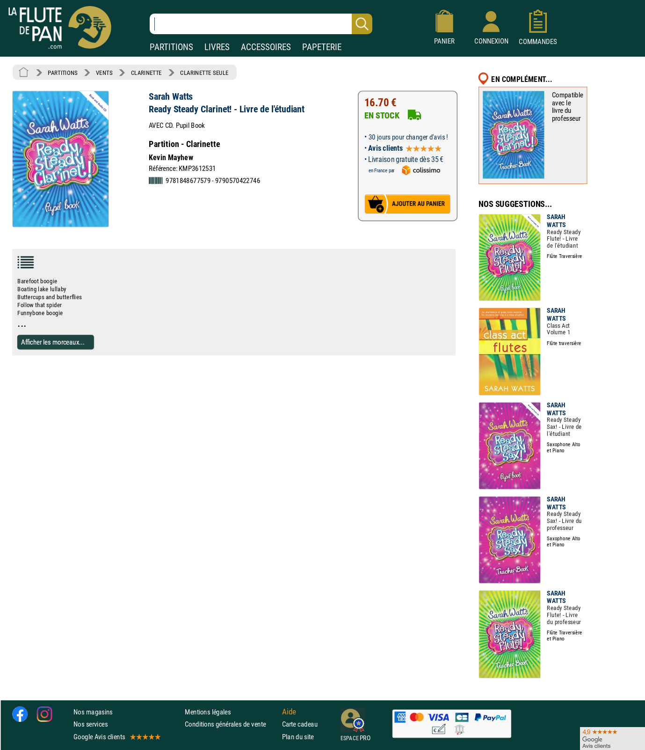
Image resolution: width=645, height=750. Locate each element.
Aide (289, 712)
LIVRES (217, 47)
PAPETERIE (321, 47)
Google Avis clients (116, 737)
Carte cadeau (300, 724)
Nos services (90, 724)
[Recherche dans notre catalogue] (261, 24)
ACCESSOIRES (266, 47)
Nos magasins (93, 712)
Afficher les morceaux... (53, 342)
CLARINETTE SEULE (204, 72)
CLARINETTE (146, 72)
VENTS (104, 72)
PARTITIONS (171, 47)
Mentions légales (208, 712)
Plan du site (298, 737)
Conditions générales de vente (231, 724)
